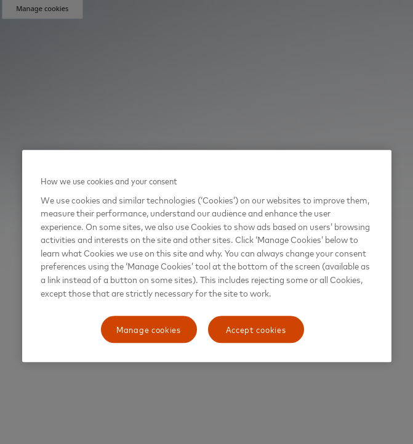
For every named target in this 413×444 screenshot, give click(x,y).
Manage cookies (148, 329)
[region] (206, 256)
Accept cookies (256, 329)
